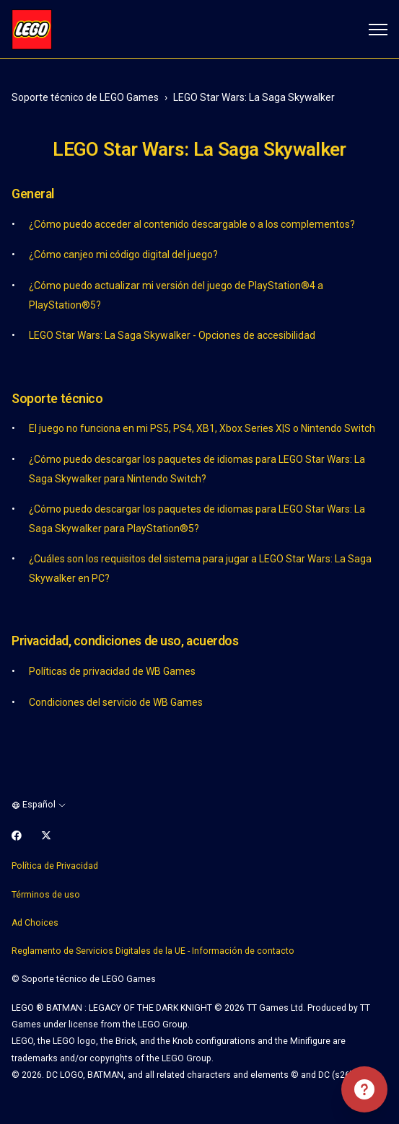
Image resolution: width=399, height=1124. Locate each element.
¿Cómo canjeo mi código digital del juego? (123, 254)
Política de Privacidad (55, 866)
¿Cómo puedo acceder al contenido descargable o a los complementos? (192, 224)
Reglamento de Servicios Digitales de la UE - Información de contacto (153, 951)
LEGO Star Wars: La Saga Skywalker (254, 97)
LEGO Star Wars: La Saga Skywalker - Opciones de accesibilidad (172, 335)
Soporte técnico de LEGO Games (85, 97)
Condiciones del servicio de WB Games (116, 702)
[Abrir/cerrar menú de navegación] (378, 29)
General (33, 194)
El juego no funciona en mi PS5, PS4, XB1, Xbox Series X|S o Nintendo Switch (202, 428)
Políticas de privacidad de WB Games (112, 671)
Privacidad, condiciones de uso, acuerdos (125, 641)
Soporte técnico (57, 398)
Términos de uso (46, 895)
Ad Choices (35, 923)
